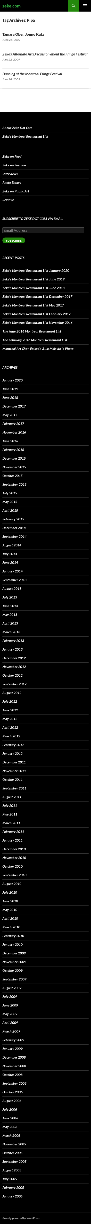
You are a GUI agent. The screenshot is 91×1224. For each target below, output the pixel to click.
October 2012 (12, 675)
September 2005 (14, 1161)
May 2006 (9, 1127)
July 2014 (9, 554)
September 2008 (14, 1083)
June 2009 (10, 1005)
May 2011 (9, 814)
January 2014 (12, 571)
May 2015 (9, 502)
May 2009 (9, 1014)
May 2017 (9, 415)
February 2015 (13, 519)
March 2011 (11, 823)
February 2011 (13, 832)
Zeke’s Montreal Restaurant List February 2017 (36, 314)
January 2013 (12, 649)
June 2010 (10, 901)
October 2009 (12, 970)
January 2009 (12, 1049)
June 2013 (10, 606)
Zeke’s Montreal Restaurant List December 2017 (37, 296)
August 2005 (11, 1170)
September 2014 (14, 536)
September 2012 (14, 684)
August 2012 (11, 693)
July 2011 (9, 805)
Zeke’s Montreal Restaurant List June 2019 (33, 279)
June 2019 (10, 389)
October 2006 (12, 1092)
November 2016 (14, 432)
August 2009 (11, 988)
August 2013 (11, 588)
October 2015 (12, 476)
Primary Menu (85, 6)
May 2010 (9, 910)
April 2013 (10, 623)
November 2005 (14, 1144)
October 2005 (12, 1153)
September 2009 (14, 979)
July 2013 (9, 597)
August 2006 (11, 1101)
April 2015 (10, 510)
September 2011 (14, 788)
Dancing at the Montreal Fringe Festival (32, 74)
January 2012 (12, 753)
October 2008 (12, 1075)
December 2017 (14, 406)
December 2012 (14, 658)
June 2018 (10, 397)
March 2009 (11, 1031)
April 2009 (10, 1022)
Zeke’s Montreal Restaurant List (25, 136)
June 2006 (10, 1118)
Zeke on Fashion (14, 165)
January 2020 (12, 380)
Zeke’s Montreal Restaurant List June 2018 (33, 288)
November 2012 (14, 667)
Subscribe (14, 240)
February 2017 (13, 424)
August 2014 (11, 545)
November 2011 (14, 771)
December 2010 (14, 849)
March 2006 (11, 1135)
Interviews (10, 174)
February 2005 (13, 1187)
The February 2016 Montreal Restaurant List (34, 340)
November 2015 (14, 467)
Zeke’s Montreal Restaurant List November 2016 (37, 322)
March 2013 (11, 632)
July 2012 (9, 701)
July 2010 (9, 892)
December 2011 (14, 762)
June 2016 (10, 441)
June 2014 (10, 562)
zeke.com (11, 5)
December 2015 (14, 458)
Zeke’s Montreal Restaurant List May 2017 (33, 305)
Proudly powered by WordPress (21, 1218)
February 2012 (13, 745)
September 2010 (14, 875)
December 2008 (14, 1057)
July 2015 (9, 493)
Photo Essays (11, 182)
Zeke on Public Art (15, 191)
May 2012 (9, 719)
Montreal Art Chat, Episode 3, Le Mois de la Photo (38, 349)
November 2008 (14, 1066)
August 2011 (11, 797)
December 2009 (14, 953)
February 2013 (13, 641)
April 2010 (10, 918)
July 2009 (9, 996)
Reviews (8, 200)
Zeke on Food (12, 156)
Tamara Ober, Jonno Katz (23, 34)
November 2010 (14, 858)
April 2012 (10, 727)
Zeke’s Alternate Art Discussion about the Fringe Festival (45, 54)
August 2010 (11, 884)
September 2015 (14, 484)
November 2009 (14, 962)
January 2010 (12, 944)
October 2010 (12, 866)
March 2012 (11, 736)
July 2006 (9, 1109)
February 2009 (13, 1040)
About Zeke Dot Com (17, 128)
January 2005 (12, 1196)
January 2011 (12, 840)
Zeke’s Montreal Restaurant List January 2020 (35, 270)
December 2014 (14, 528)
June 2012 (10, 710)
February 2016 (13, 450)
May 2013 (9, 614)
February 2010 (13, 936)
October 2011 (12, 779)
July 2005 (9, 1179)
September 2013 (14, 580)
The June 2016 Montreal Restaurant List (31, 331)
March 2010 (11, 927)
